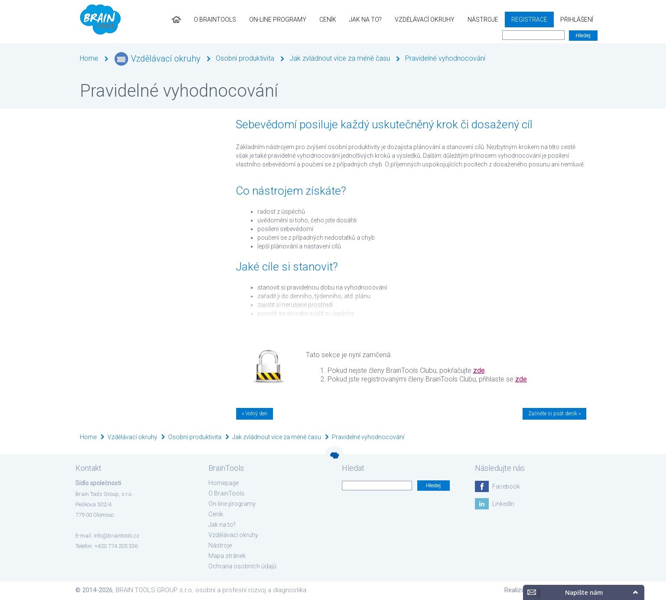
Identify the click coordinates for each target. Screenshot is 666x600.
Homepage (223, 482)
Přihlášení (576, 19)
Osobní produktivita (245, 58)
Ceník (327, 19)
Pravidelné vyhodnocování (445, 58)
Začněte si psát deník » (554, 414)
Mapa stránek (227, 555)
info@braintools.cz (117, 535)
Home (89, 58)
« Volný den (254, 414)
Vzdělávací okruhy (425, 19)
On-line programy (277, 19)
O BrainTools (215, 19)
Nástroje (483, 19)
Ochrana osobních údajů (242, 566)
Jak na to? (365, 19)
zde (479, 370)
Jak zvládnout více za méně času (339, 58)
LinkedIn (503, 503)
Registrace (529, 19)
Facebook (506, 486)
